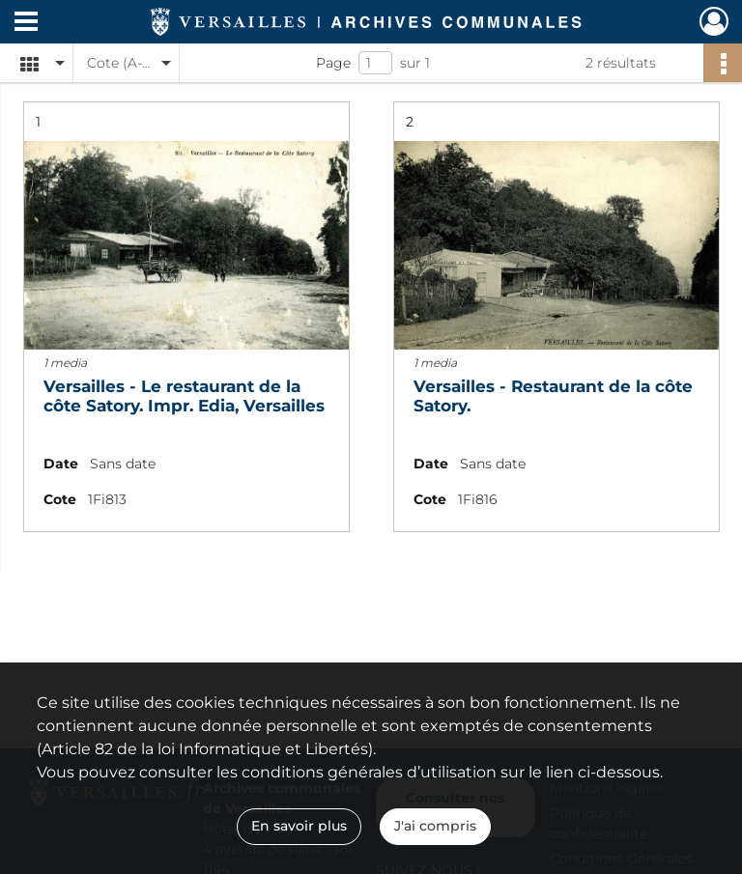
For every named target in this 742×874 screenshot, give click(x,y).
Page (333, 62)
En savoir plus (299, 825)
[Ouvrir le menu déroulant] (26, 23)
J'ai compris (435, 825)
